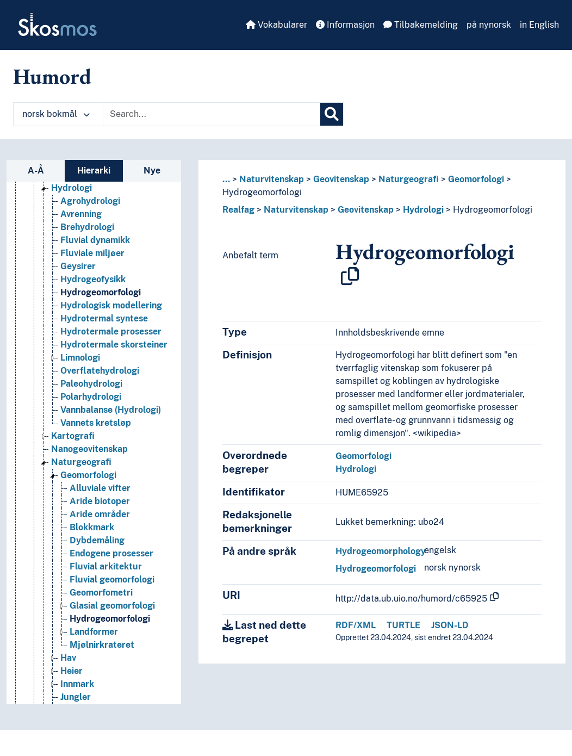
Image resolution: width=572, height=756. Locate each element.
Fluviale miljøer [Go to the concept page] (92, 253)
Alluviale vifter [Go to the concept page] (100, 488)
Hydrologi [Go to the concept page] (71, 188)
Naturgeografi (408, 179)
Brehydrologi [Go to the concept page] (87, 227)
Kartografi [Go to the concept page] (73, 436)
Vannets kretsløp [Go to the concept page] (95, 423)
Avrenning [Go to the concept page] (81, 214)
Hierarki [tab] (93, 170)
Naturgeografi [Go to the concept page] (81, 462)
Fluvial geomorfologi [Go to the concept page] (112, 579)
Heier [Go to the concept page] (71, 671)
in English (539, 25)
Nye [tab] (152, 170)
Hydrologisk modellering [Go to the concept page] (111, 305)
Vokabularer (276, 25)
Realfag (238, 210)
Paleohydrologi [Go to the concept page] (91, 384)
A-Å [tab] (36, 170)
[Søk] (332, 114)
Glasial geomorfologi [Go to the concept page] (112, 605)
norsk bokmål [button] (56, 114)
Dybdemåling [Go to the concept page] (97, 540)
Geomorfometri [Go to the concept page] (101, 592)
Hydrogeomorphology (380, 551)
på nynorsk (489, 25)
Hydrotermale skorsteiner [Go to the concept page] (113, 344)
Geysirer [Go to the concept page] (78, 266)
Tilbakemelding (420, 25)
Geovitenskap (341, 179)
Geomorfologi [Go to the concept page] (88, 475)
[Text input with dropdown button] (211, 114)
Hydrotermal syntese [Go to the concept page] (104, 318)
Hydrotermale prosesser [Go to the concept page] (110, 331)
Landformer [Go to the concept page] (94, 632)
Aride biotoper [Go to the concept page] (100, 501)
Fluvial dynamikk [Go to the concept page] (95, 240)
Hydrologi (423, 210)
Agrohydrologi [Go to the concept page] (90, 201)
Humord (52, 76)
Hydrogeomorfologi (262, 192)
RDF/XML (355, 625)
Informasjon (345, 25)
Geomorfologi (476, 179)
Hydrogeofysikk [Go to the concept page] (93, 279)
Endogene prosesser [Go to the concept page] (111, 553)
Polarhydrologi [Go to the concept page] (90, 397)
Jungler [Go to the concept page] (75, 697)
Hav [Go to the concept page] (68, 658)
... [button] (226, 179)
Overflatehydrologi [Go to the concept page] (99, 370)
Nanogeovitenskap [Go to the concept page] (89, 449)
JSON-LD (450, 625)
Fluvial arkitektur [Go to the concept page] (106, 566)
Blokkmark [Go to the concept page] (92, 527)
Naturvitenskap (271, 179)
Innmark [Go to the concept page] (77, 684)
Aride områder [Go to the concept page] (100, 514)
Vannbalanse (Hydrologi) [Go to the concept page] (110, 410)
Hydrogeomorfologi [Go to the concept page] (100, 292)
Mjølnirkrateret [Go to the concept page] (102, 645)
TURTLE (403, 625)
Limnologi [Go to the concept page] (80, 357)
